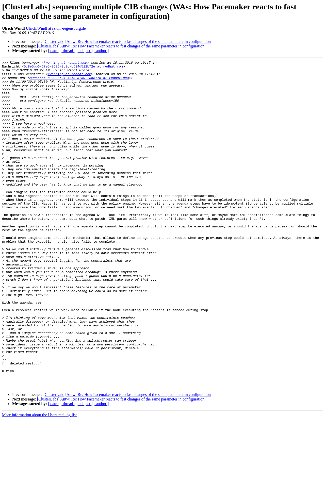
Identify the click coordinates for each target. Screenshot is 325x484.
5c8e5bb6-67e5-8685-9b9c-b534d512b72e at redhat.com (73, 67)
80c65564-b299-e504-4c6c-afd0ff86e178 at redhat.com (79, 81)
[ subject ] (84, 50)
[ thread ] (67, 50)
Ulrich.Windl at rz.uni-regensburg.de (56, 28)
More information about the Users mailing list (39, 479)
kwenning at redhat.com (65, 63)
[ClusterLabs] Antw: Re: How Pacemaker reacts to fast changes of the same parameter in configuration (127, 41)
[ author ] (101, 50)
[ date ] (53, 50)
